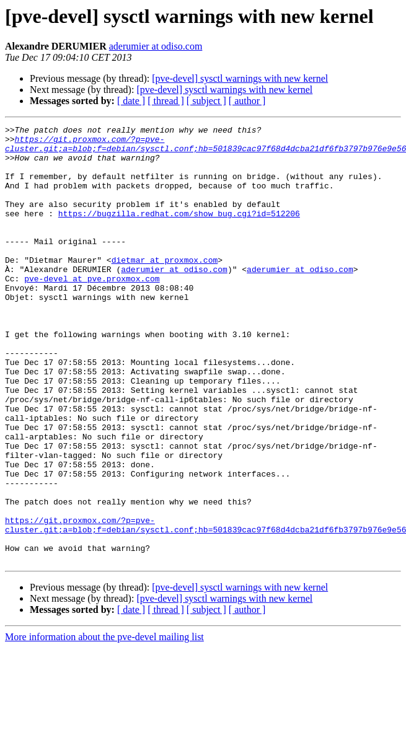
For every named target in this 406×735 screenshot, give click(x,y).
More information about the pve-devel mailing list (104, 724)
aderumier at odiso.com (156, 46)
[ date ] (131, 100)
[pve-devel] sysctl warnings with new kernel (240, 78)
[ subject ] (206, 100)
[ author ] (247, 100)
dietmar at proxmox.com (165, 287)
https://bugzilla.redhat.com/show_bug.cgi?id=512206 (179, 231)
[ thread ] (166, 100)
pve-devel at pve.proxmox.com (91, 309)
